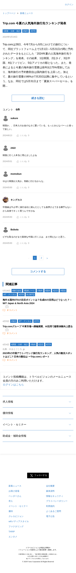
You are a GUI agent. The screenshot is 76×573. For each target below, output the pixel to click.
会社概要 (50, 486)
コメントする (38, 271)
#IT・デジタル (9, 294)
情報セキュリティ (54, 496)
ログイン (69, 4)
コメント (12, 310)
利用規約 (50, 506)
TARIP (12, 531)
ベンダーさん (15, 496)
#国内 (47, 290)
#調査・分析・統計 (11, 31)
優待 (11, 511)
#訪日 (55, 290)
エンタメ (13, 536)
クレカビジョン (16, 516)
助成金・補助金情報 (14, 435)
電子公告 (50, 516)
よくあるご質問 (53, 511)
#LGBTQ (30, 294)
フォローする (40, 475)
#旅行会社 (16, 290)
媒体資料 (50, 491)
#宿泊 (63, 290)
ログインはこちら (13, 384)
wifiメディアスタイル (19, 521)
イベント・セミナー (14, 424)
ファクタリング (16, 526)
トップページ (9, 13)
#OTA (33, 31)
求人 (11, 501)
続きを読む (38, 98)
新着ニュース (26, 13)
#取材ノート (29, 290)
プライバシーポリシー (56, 501)
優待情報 (8, 413)
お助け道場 (14, 491)
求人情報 (8, 401)
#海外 (25, 31)
